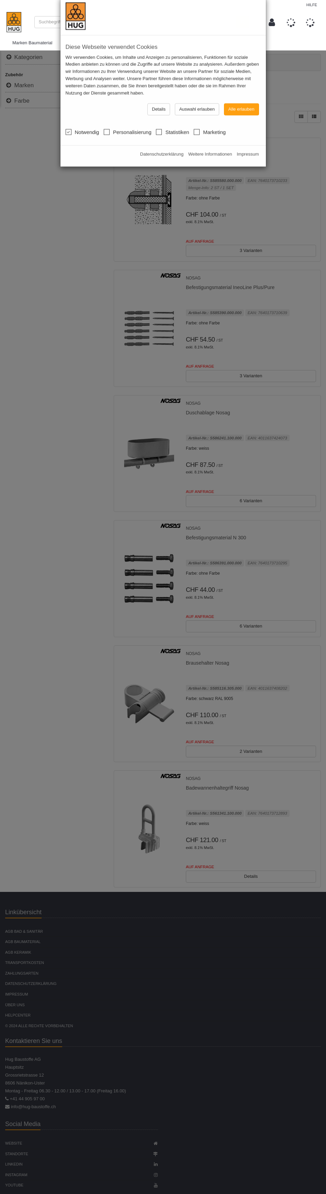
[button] (271, 22)
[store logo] (14, 22)
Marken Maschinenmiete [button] (92, 43)
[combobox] (135, 22)
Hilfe (311, 5)
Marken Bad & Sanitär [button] (154, 43)
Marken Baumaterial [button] (32, 43)
